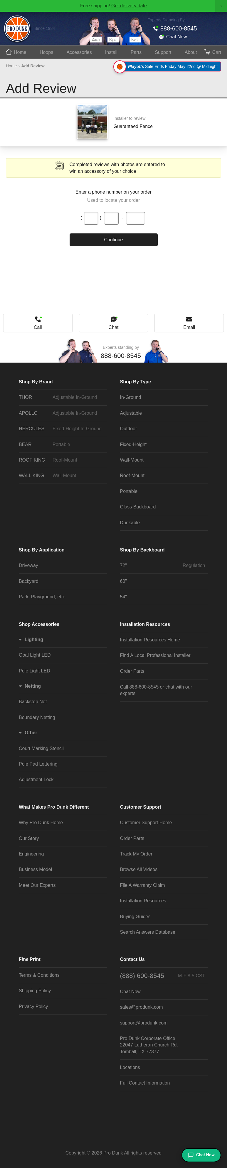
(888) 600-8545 (162, 975)
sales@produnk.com (141, 1007)
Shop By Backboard (142, 549)
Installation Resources (145, 624)
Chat (114, 327)
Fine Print (30, 959)
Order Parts (132, 671)
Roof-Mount (132, 475)
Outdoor (128, 428)
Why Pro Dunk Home (41, 822)
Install (111, 52)
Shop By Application (42, 549)
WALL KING (61, 475)
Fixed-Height (133, 444)
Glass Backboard (138, 506)
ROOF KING (61, 460)
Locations (130, 1067)
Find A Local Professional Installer (155, 655)
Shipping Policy (35, 990)
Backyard (28, 581)
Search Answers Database (147, 932)
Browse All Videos (138, 869)
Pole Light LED (34, 670)
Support (163, 52)
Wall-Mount (131, 459)
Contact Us (132, 959)
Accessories (79, 52)
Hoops (46, 52)
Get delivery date (129, 5)
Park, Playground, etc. (42, 596)
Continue (113, 239)
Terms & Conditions (39, 975)
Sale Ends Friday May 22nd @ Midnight (168, 66)
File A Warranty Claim (142, 885)
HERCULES (61, 429)
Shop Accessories (39, 624)
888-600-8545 (178, 28)
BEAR (61, 444)
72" (162, 565)
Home (20, 52)
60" (123, 581)
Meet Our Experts (37, 885)
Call (38, 327)
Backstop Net (33, 701)
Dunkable (130, 522)
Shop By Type (135, 381)
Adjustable (131, 413)
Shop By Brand (36, 381)
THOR (61, 397)
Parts (136, 52)
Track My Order (136, 853)
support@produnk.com (143, 1022)
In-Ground (130, 397)
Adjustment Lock (36, 779)
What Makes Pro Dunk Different (54, 807)
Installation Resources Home (150, 639)
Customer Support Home (146, 822)
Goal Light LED (35, 655)
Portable (128, 491)
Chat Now (176, 36)
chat (169, 686)
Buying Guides (135, 916)
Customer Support (140, 807)
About (191, 52)
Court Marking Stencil (41, 748)
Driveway (28, 565)
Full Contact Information (145, 1082)
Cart (216, 52)
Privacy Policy (33, 1006)
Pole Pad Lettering (38, 763)
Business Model (35, 869)
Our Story (29, 838)
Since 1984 (44, 28)
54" (123, 596)
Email (189, 327)
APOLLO (61, 413)
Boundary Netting (37, 717)
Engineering (31, 853)
